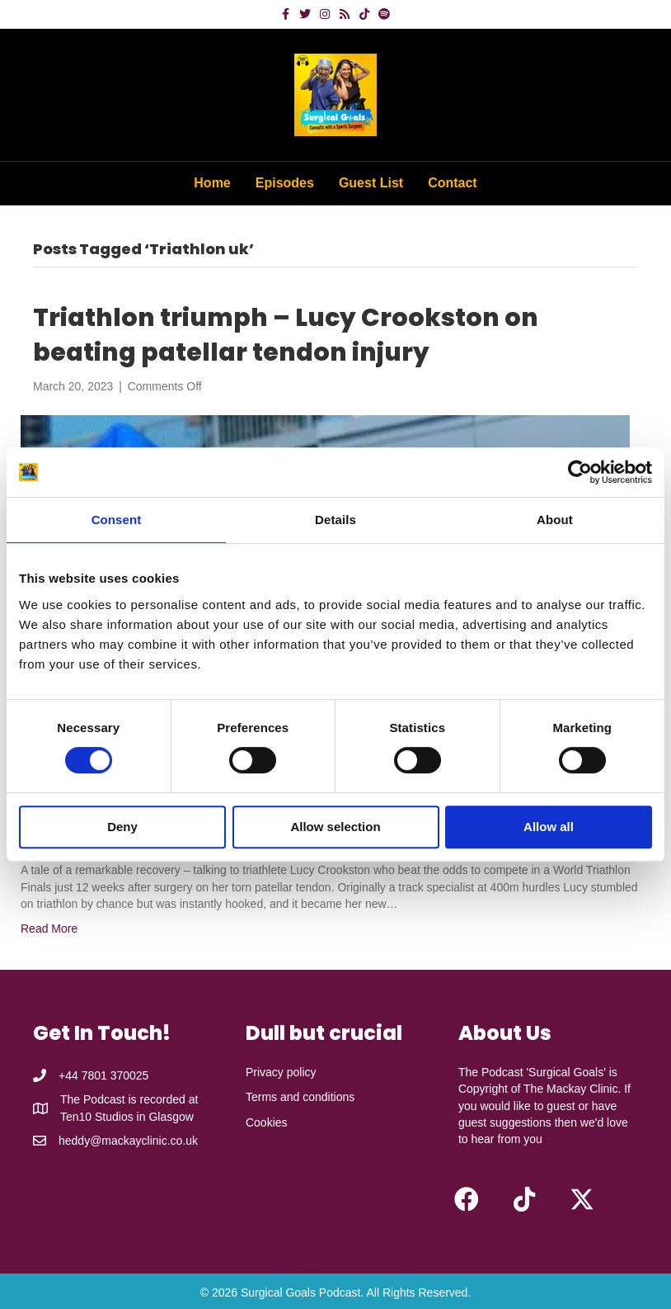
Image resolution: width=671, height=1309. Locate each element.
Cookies (267, 1122)
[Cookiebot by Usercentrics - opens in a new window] (580, 472)
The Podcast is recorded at (129, 1099)
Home (212, 183)
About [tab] (555, 520)
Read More (49, 928)
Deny (122, 827)
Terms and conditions (300, 1096)
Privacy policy (281, 1072)
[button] (466, 1199)
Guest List (371, 183)
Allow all (548, 827)
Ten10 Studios (97, 1116)
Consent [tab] (117, 520)
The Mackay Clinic (570, 1088)
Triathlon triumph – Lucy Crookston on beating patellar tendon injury (285, 335)
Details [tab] (335, 520)
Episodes (285, 183)
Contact (452, 183)
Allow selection (335, 827)
